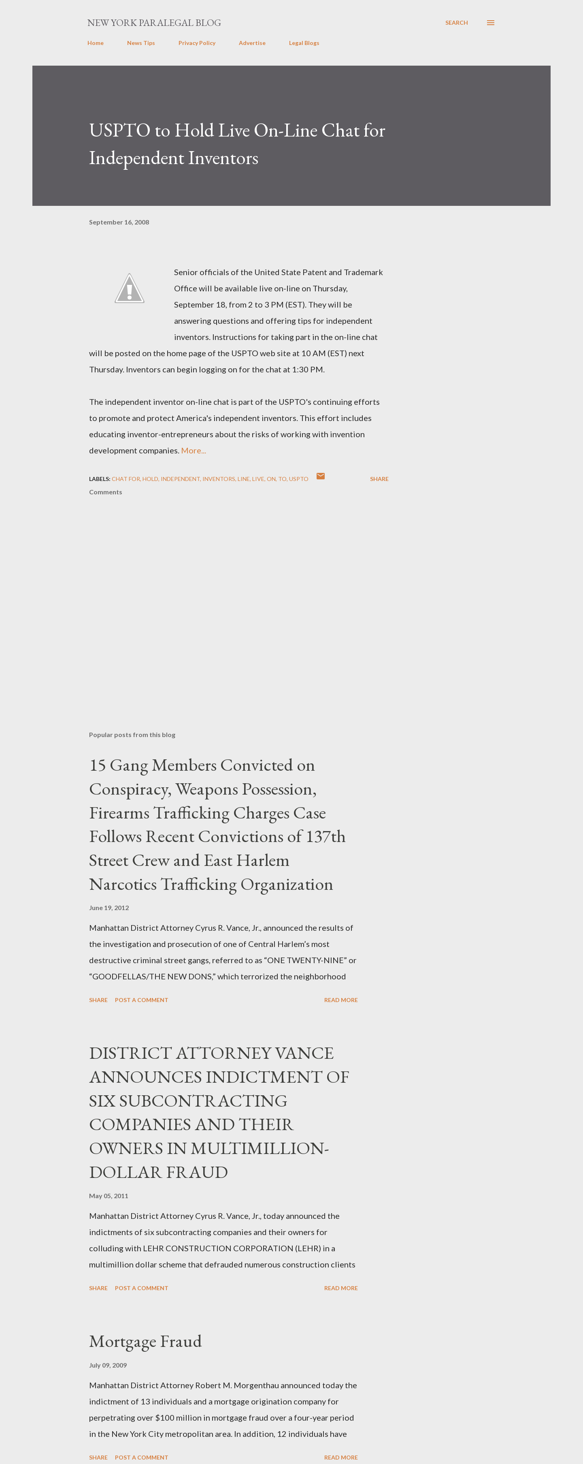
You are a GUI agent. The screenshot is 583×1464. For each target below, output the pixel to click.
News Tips (141, 42)
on (271, 478)
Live (258, 478)
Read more (341, 999)
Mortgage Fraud (145, 1340)
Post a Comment (141, 999)
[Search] (456, 23)
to (282, 478)
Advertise (252, 42)
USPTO (299, 478)
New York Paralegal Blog (154, 22)
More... (193, 450)
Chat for (126, 478)
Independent (180, 478)
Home (95, 42)
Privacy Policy (197, 42)
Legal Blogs (304, 42)
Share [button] (379, 478)
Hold (150, 478)
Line (244, 478)
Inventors (218, 478)
